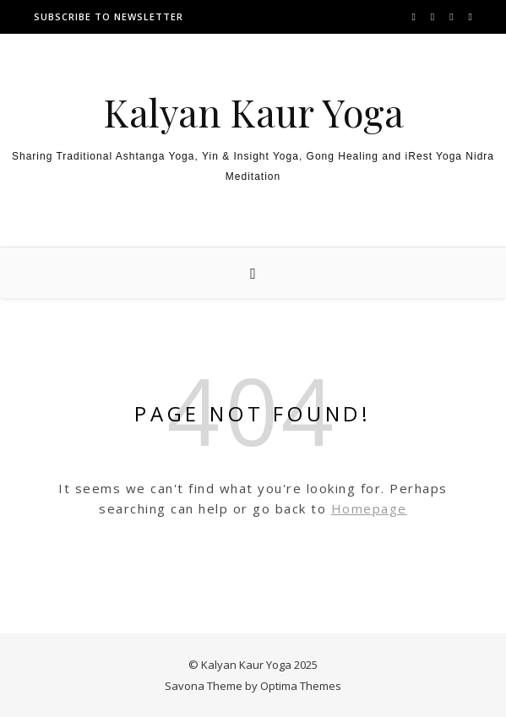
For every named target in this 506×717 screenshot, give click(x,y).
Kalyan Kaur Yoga (253, 112)
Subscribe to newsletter (108, 16)
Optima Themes (300, 685)
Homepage (369, 508)
